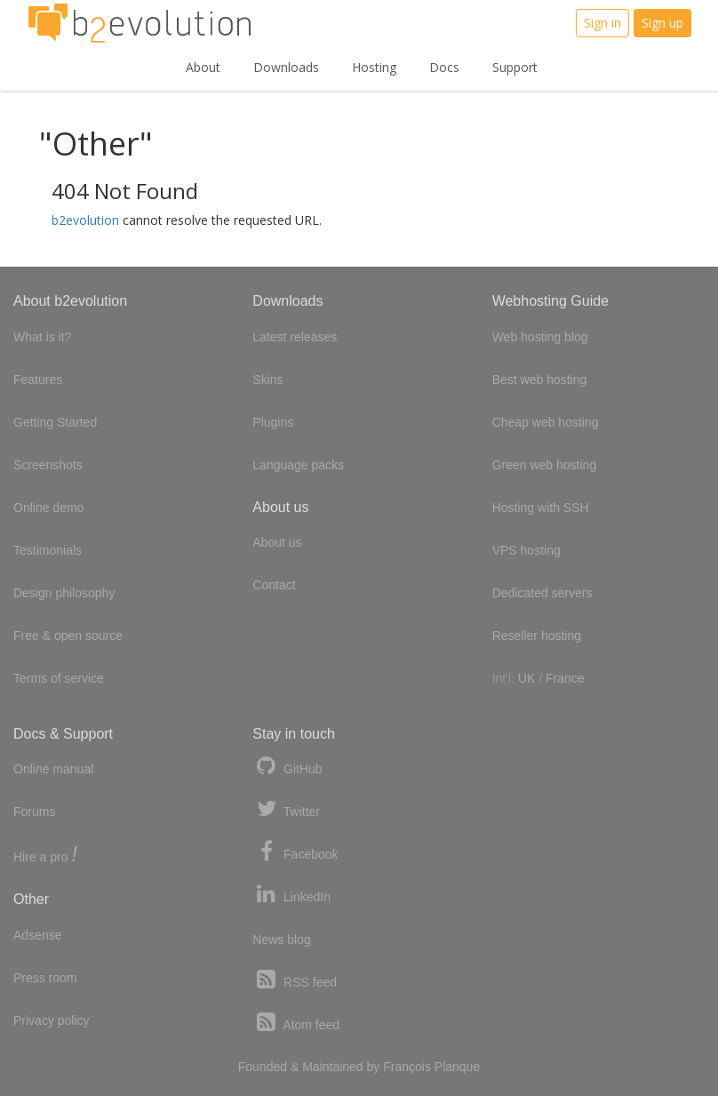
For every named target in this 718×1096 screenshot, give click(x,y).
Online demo (48, 507)
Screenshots (48, 465)
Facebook (295, 852)
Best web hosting (539, 379)
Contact (273, 585)
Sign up (662, 22)
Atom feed (295, 1022)
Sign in (602, 22)
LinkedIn (291, 894)
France (565, 678)
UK (526, 678)
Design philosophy (64, 593)
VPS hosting (526, 550)
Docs (444, 67)
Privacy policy (51, 1020)
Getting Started (55, 422)
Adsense (37, 935)
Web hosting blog (540, 337)
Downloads (286, 67)
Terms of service (58, 678)
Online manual (53, 769)
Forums (34, 811)
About (203, 67)
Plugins (272, 422)
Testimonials (47, 550)
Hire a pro (45, 855)
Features (37, 379)
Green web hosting (544, 465)
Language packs (298, 465)
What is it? (42, 337)
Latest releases (294, 337)
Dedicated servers (542, 593)
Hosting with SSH (540, 507)
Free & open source (68, 635)
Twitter (286, 809)
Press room (45, 978)
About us (276, 542)
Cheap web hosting (545, 422)
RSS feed (294, 980)
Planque (457, 1067)
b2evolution (85, 220)
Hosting (374, 67)
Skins (267, 379)
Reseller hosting (536, 635)
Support (515, 67)
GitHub (287, 766)
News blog (281, 939)
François (407, 1067)
